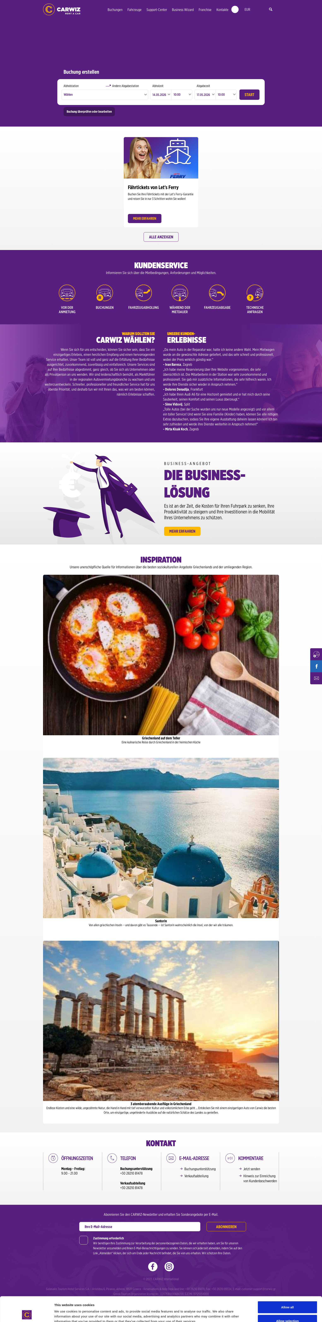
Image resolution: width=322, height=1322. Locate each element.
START (249, 94)
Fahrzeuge (134, 9)
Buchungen (115, 9)
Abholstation (71, 86)
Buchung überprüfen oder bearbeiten (89, 111)
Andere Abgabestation (125, 86)
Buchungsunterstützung (200, 1169)
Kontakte (222, 9)
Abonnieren (226, 1226)
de (256, 9)
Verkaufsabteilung (196, 1176)
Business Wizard (183, 9)
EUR (247, 9)
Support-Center (157, 9)
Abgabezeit (203, 86)
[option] (161, 181)
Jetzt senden (251, 1169)
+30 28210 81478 (131, 1173)
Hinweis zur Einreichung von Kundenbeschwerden (260, 1178)
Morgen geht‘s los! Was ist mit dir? (61, 9)
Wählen (68, 95)
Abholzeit (157, 86)
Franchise (205, 9)
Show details (217, 1311)
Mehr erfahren (182, 531)
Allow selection (287, 1297)
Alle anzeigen (161, 236)
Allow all (287, 1284)
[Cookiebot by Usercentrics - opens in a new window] (27, 1314)
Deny (287, 1311)
